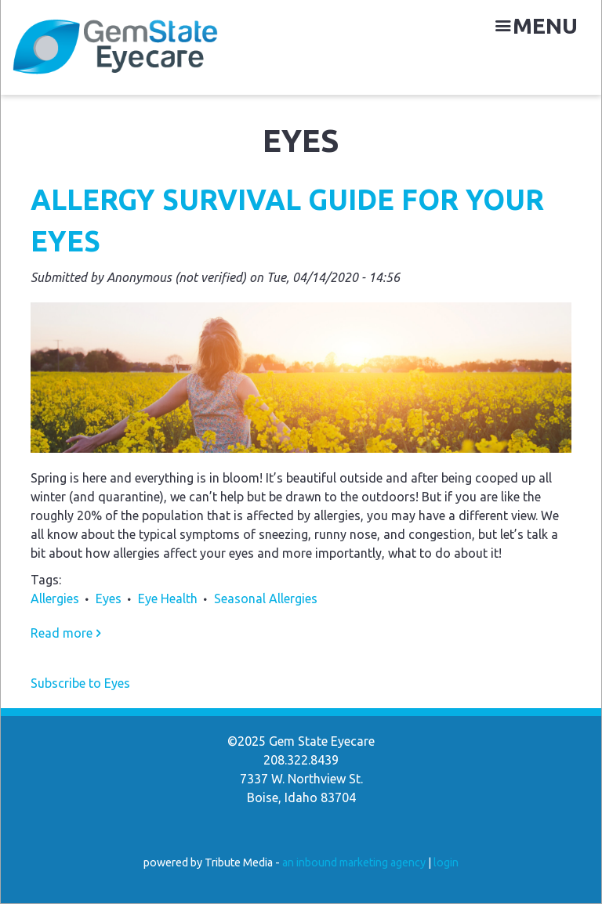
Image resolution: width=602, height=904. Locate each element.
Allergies (55, 598)
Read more (66, 633)
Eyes (108, 598)
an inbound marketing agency (354, 862)
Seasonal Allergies (265, 598)
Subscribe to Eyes (80, 683)
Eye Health (168, 598)
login (446, 862)
